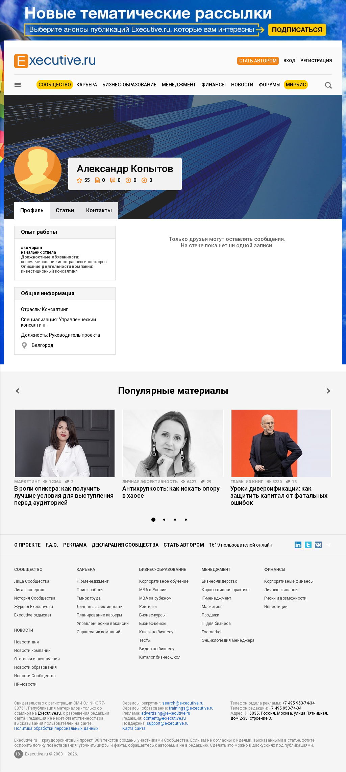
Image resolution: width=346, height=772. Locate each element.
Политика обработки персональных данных (56, 728)
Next (328, 391)
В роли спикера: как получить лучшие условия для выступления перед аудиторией (64, 495)
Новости (242, 84)
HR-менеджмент (92, 581)
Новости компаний (32, 650)
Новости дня (26, 642)
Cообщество (28, 569)
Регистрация (316, 60)
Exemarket (212, 632)
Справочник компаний (98, 632)
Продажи (210, 615)
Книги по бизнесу (156, 632)
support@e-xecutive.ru (168, 723)
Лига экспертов (29, 589)
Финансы (213, 84)
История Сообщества (34, 598)
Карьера (86, 84)
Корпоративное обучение (164, 581)
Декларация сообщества (125, 545)
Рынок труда (89, 598)
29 (208, 481)
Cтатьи (65, 210)
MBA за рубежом (155, 598)
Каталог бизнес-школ (159, 657)
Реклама (74, 545)
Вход (289, 60)
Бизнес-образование (129, 84)
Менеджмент (179, 84)
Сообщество (55, 84)
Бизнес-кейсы (152, 623)
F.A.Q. (52, 545)
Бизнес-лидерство (219, 581)
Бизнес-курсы (152, 615)
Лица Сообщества (31, 581)
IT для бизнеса (216, 623)
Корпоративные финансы (289, 581)
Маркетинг (27, 481)
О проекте (27, 545)
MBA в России (153, 589)
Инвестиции (276, 606)
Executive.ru (49, 713)
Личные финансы (281, 589)
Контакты (99, 210)
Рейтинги (148, 606)
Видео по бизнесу (156, 648)
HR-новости (25, 684)
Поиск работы (90, 589)
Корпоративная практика (226, 589)
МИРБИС (296, 84)
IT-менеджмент (216, 598)
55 (83, 180)
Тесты (145, 640)
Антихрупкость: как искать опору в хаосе (171, 492)
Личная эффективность (150, 481)
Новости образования (35, 667)
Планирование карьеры (99, 615)
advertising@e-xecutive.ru (165, 713)
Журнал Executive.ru (33, 606)
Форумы (269, 84)
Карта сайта (134, 728)
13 (294, 481)
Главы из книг (246, 481)
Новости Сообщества (35, 675)
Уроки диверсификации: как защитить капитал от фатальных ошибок (278, 495)
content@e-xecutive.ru (164, 718)
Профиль (32, 210)
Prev (17, 391)
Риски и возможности (285, 598)
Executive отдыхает (32, 615)
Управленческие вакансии (103, 623)
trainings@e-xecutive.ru (191, 708)
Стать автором (258, 60)
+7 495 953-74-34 (298, 703)
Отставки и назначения (37, 659)
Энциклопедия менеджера (228, 640)
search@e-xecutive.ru (182, 703)
